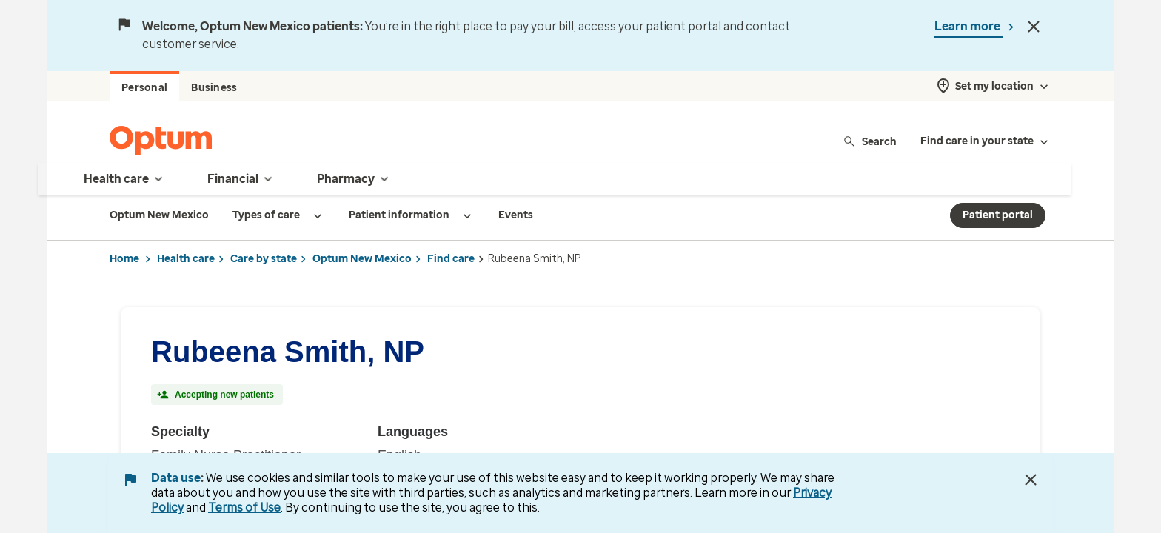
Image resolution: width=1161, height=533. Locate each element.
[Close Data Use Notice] (1031, 480)
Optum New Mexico (362, 258)
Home (124, 258)
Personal (144, 87)
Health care (186, 258)
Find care (451, 258)
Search (870, 141)
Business (214, 87)
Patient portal (998, 215)
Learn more (968, 26)
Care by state (263, 258)
